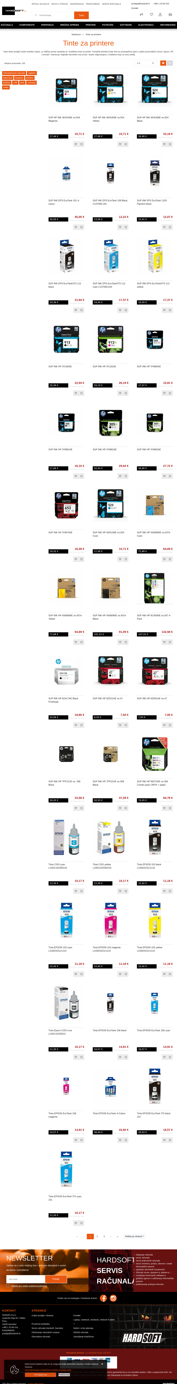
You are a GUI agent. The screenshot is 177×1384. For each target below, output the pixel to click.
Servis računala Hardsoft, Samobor (47, 1328)
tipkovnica (7, 78)
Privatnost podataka (41, 1324)
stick (22, 82)
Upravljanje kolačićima (83, 1336)
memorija (31, 82)
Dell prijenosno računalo (14, 73)
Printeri (91, 25)
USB (15, 82)
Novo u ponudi (59, 4)
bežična (6, 82)
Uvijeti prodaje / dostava (42, 1315)
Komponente (27, 25)
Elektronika (146, 25)
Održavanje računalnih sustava (46, 1332)
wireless (29, 78)
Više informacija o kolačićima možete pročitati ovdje (48, 1370)
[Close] (40, 1375)
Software (126, 25)
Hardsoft (116, 1271)
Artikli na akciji (40, 4)
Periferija (47, 25)
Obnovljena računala (41, 1336)
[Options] (64, 1375)
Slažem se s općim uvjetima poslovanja (29, 1286)
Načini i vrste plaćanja (83, 1328)
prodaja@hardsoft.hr (140, 4)
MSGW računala (80, 1332)
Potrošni (108, 25)
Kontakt (134, 8)
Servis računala (111, 4)
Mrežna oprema (69, 25)
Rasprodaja (77, 4)
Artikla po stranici (133, 1236)
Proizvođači (93, 4)
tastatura (19, 78)
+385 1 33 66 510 (161, 4)
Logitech (32, 73)
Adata (6, 87)
